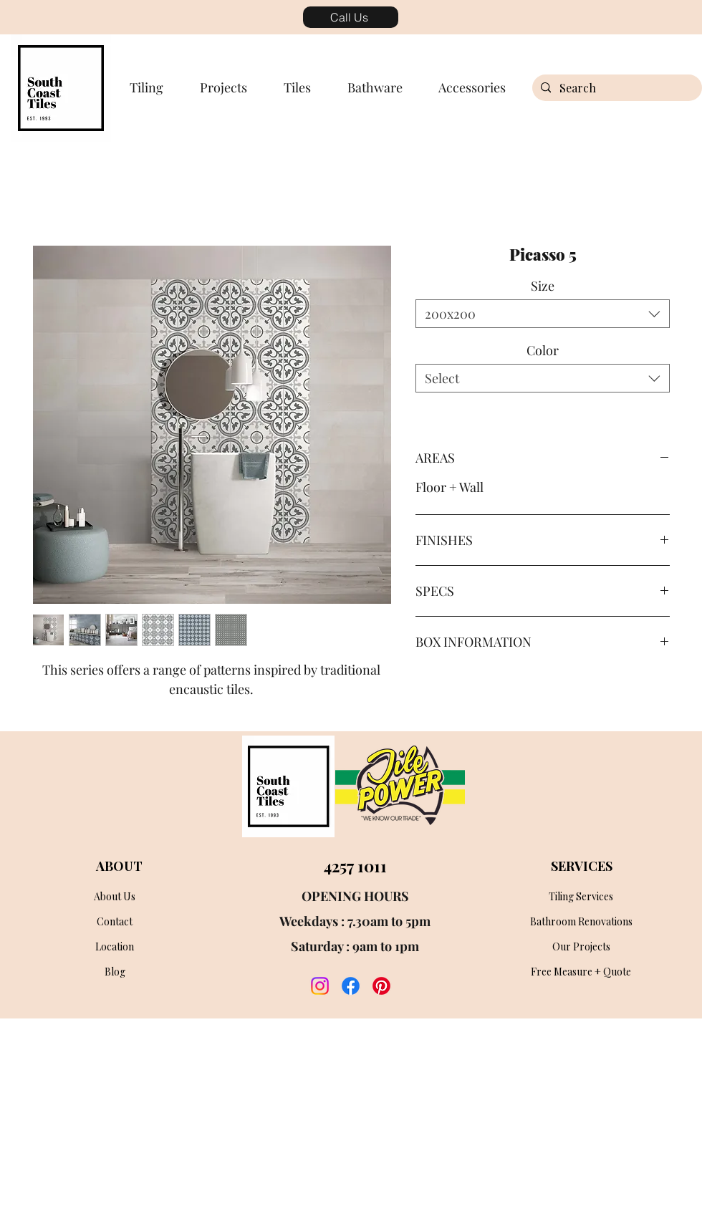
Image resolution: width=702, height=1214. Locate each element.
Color (542, 350)
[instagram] (320, 986)
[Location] (114, 946)
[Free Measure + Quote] (580, 971)
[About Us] (114, 896)
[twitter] (381, 986)
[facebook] (350, 986)
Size (542, 285)
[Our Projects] (580, 946)
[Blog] (114, 971)
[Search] (615, 88)
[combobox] (542, 313)
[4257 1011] (355, 866)
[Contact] (114, 921)
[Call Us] (350, 17)
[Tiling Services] (580, 896)
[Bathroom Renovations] (580, 921)
